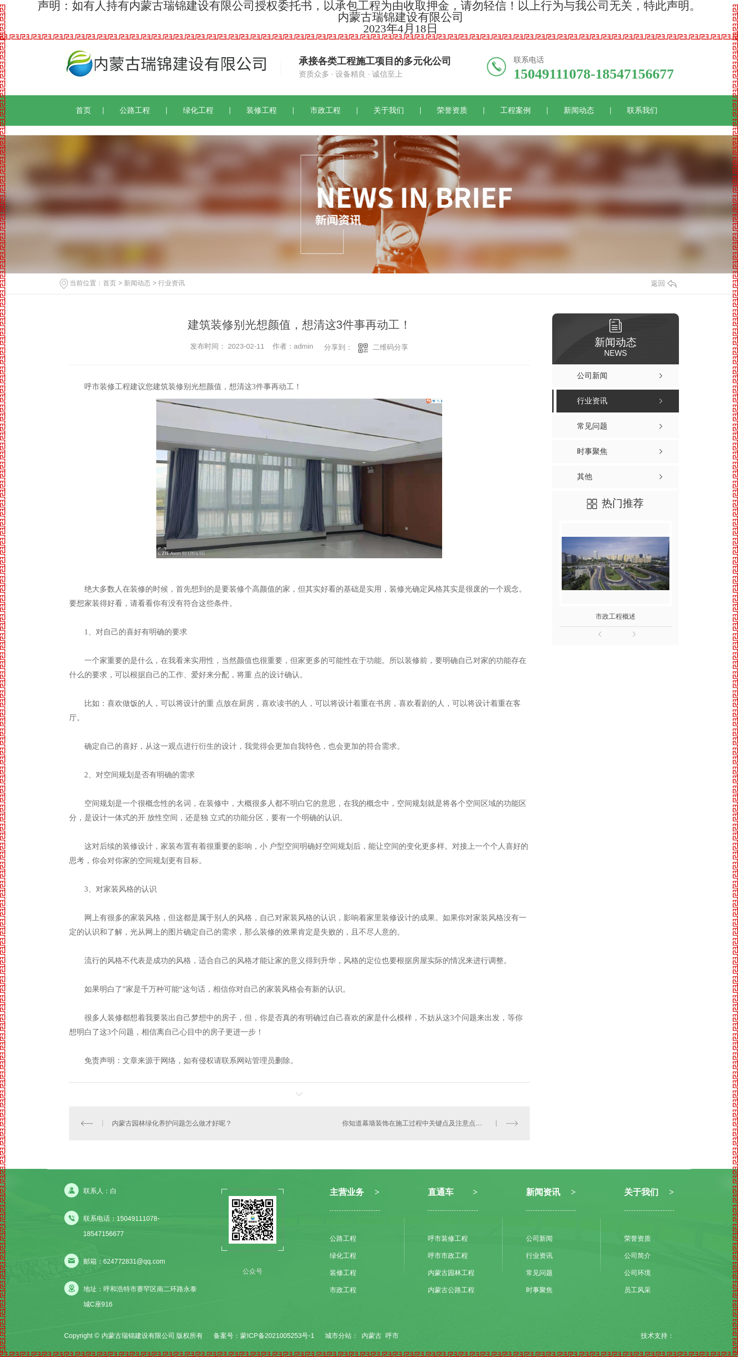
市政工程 (325, 110)
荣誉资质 (452, 110)
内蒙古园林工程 (451, 1273)
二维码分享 (390, 347)
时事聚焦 (539, 1290)
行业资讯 (171, 283)
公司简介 (637, 1255)
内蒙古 (372, 1335)
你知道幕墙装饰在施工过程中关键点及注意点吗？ (415, 1123)
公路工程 (135, 110)
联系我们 (642, 110)
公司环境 (637, 1273)
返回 (664, 283)
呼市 (392, 1335)
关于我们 (389, 110)
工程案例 (515, 110)
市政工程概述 (616, 616)
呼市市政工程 (448, 1255)
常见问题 (539, 1273)
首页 (83, 110)
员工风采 (637, 1290)
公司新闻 (539, 1238)
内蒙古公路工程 (451, 1290)
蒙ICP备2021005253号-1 (277, 1335)
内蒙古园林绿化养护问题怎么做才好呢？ (172, 1123)
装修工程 (261, 110)
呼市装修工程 (448, 1238)
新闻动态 (579, 110)
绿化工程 (198, 110)
